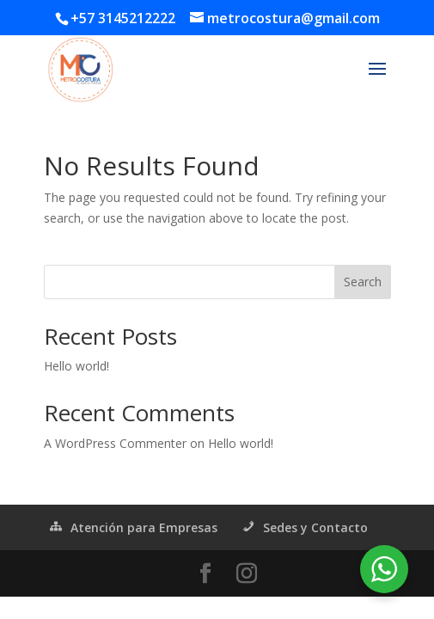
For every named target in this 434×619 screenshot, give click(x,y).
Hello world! (76, 366)
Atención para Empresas (132, 527)
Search (363, 281)
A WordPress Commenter (115, 443)
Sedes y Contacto (304, 527)
